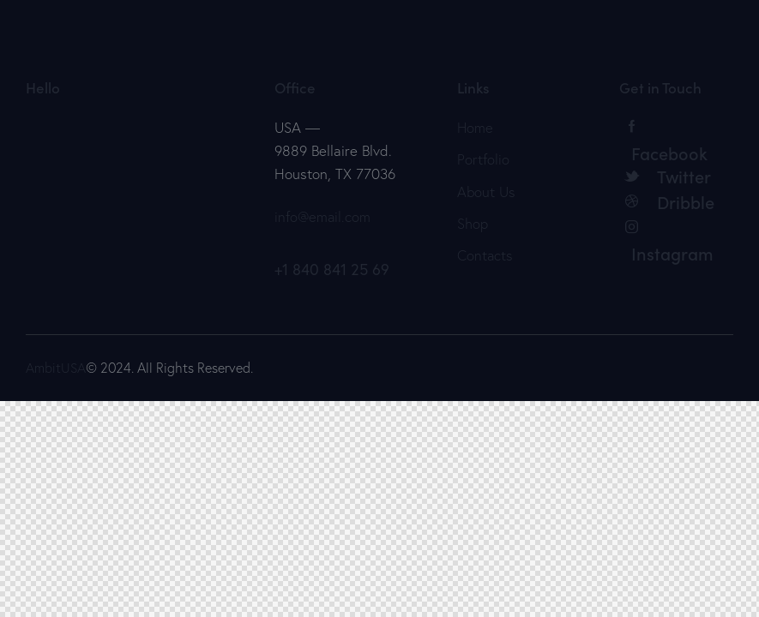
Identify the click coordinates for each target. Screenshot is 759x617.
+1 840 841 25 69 (331, 269)
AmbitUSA (56, 367)
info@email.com (323, 216)
